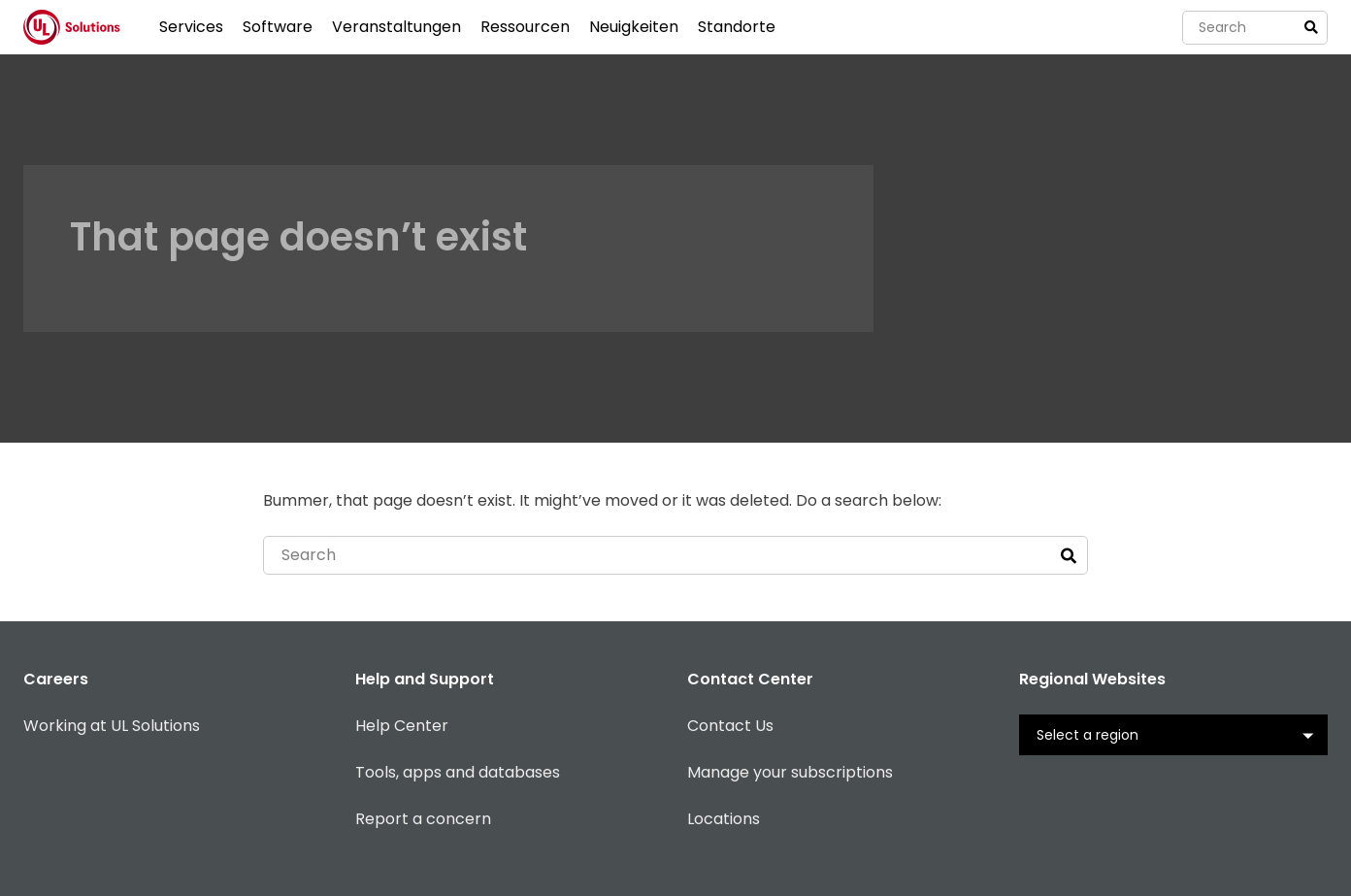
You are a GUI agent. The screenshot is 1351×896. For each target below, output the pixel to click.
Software (278, 27)
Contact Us (730, 725)
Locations (723, 819)
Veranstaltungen (396, 27)
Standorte (736, 27)
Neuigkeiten (633, 27)
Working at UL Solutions (111, 725)
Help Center (401, 725)
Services (191, 27)
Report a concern (423, 819)
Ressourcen (525, 27)
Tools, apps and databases (457, 772)
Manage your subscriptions (790, 772)
